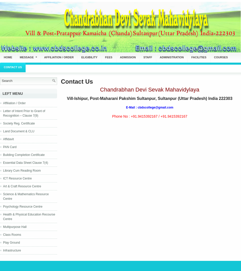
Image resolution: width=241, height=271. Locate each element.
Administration (172, 57)
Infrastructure (12, 250)
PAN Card (9, 147)
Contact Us (13, 67)
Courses (221, 57)
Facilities (198, 57)
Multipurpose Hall (15, 227)
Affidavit (8, 139)
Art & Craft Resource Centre (22, 186)
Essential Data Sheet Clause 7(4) (25, 163)
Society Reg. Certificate (19, 123)
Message (30, 55)
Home (8, 57)
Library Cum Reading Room (22, 170)
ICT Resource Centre (17, 178)
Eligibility (89, 57)
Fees (108, 57)
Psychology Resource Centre (22, 206)
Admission (128, 57)
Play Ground (11, 242)
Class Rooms (12, 235)
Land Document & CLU (18, 131)
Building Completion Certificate (24, 155)
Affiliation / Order (59, 57)
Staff (147, 57)
